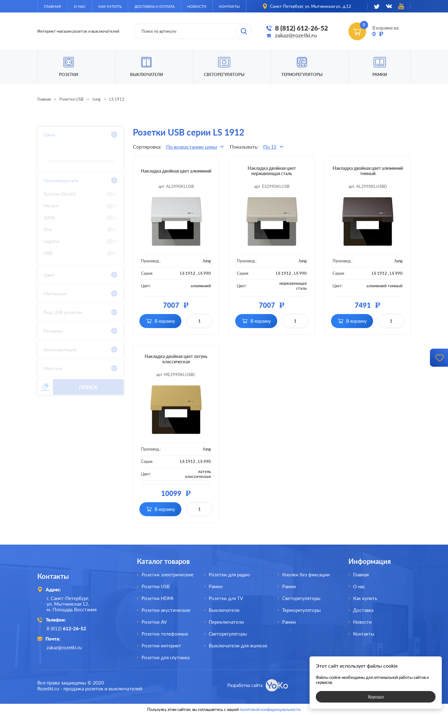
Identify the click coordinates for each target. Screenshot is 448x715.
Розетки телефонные (165, 633)
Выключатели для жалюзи (238, 645)
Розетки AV (154, 622)
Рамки (379, 74)
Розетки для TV (226, 598)
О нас (80, 6)
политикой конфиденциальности (270, 709)
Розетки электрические (168, 574)
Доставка (363, 610)
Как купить (110, 6)
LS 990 (204, 273)
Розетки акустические (166, 610)
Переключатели (226, 622)
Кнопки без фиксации (306, 574)
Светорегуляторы (224, 74)
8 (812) (66, 628)
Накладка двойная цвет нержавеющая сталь (272, 170)
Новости (196, 6)
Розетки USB (71, 99)
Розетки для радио (229, 574)
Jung (96, 99)
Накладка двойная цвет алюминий (176, 171)
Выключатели (224, 610)
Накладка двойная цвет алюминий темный (368, 170)
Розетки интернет (161, 645)
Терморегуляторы (302, 74)
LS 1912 (187, 273)
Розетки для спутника (165, 657)
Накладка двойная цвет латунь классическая (176, 359)
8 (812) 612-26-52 (301, 28)
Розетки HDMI (157, 598)
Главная (52, 6)
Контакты (229, 6)
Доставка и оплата (154, 6)
